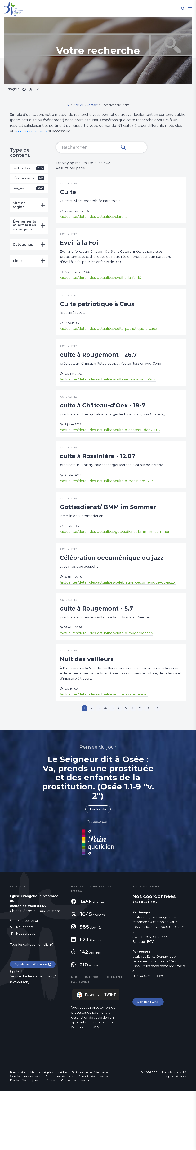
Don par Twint (148, 1061)
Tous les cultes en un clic (29, 1004)
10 (154, 766)
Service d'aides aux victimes (31, 1036)
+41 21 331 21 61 (27, 980)
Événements (29, 179)
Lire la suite (98, 868)
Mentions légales (41, 1131)
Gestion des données (75, 1139)
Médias (62, 1131)
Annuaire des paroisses (94, 1135)
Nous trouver (26, 993)
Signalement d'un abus (32, 1024)
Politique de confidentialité (90, 1131)
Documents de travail (59, 1135)
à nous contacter (29, 131)
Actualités (29, 168)
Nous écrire (25, 986)
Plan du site (18, 1131)
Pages (29, 189)
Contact (51, 1139)
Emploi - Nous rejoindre (25, 1139)
